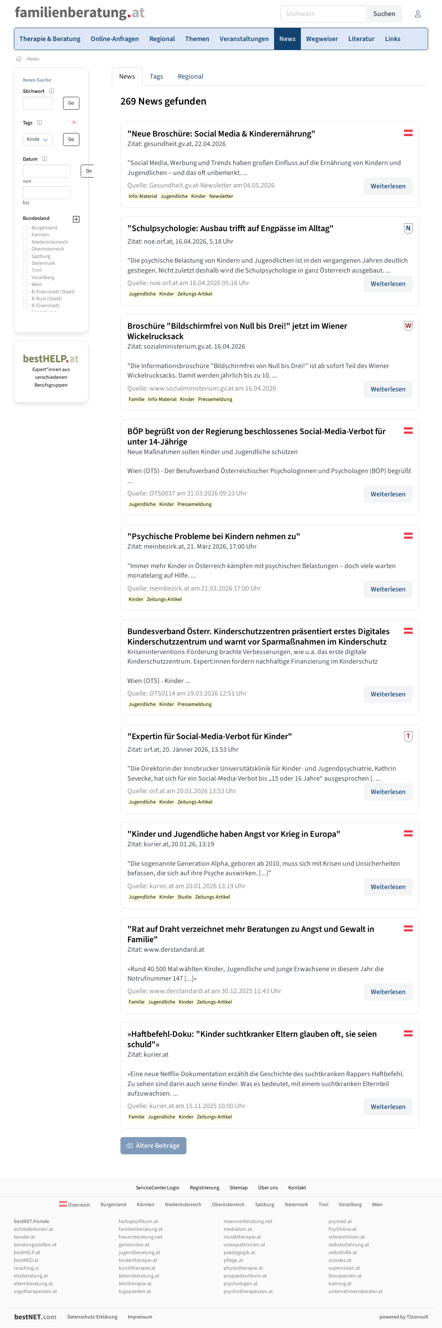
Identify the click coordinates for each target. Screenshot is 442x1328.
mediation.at (238, 1229)
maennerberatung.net (248, 1221)
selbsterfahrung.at (348, 1245)
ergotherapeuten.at (35, 1291)
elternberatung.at (33, 1283)
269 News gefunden (163, 101)
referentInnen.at (346, 1237)
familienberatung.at (141, 1229)
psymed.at (340, 1221)
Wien (37, 284)
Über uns (268, 1187)
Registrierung (204, 1187)
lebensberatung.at (139, 1276)
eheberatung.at (31, 1276)
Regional (190, 76)
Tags (156, 76)
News (33, 59)
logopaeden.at (135, 1291)
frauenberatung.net (140, 1237)
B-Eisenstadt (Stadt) (53, 291)
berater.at (24, 1237)
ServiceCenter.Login (158, 1187)
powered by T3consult (403, 1317)
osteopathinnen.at (244, 1245)
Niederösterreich (50, 242)
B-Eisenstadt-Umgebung (46, 308)
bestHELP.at (27, 1252)
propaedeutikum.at (245, 1276)
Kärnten (40, 234)
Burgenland (44, 228)
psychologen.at (241, 1283)
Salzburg (41, 256)
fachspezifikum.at (138, 1221)
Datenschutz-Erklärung (92, 1317)
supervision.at (344, 1268)
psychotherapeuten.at (248, 1291)
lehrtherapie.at (135, 1283)
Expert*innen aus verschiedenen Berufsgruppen (51, 373)
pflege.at (233, 1260)
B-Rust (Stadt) (47, 298)
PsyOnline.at (342, 1229)
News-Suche (37, 80)
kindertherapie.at (138, 1260)
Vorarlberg (43, 277)
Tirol (36, 270)
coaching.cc (26, 1268)
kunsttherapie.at (137, 1268)
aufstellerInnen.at (33, 1229)
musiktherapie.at (242, 1237)
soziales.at (339, 1260)
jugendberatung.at (139, 1252)
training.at (339, 1283)
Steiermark (43, 263)
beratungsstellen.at (35, 1245)
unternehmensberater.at (355, 1291)
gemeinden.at (134, 1245)
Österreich (74, 1205)
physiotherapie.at (243, 1268)
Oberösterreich (48, 249)
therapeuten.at (345, 1276)
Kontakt (297, 1187)
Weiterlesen (388, 186)
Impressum (140, 1317)
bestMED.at (26, 1260)
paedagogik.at (239, 1252)
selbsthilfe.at (342, 1252)
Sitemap (239, 1187)
